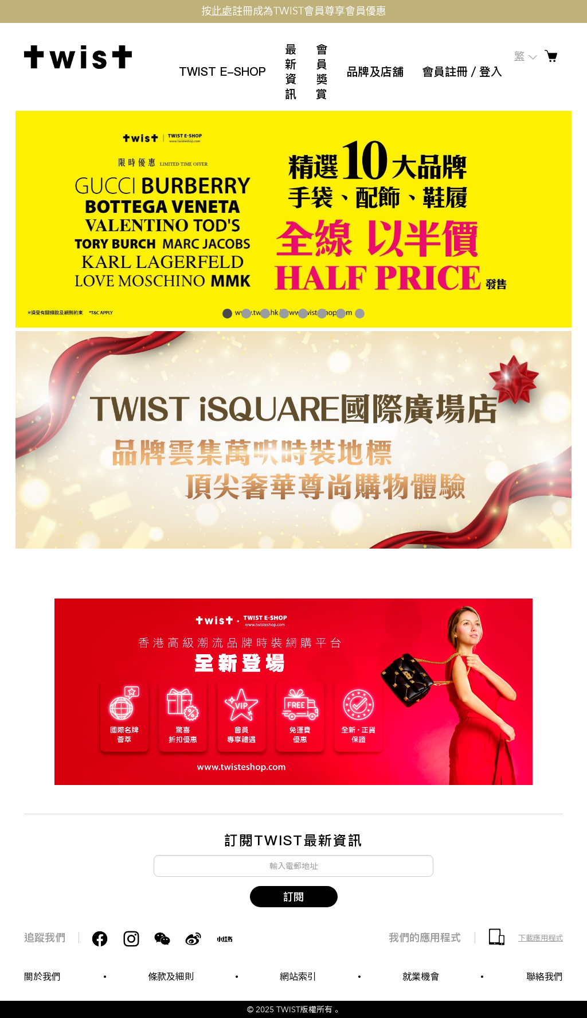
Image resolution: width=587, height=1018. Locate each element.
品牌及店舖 (375, 71)
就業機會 (420, 976)
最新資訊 (290, 72)
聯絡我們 (544, 976)
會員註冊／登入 (462, 71)
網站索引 (298, 976)
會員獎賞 (321, 72)
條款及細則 (171, 976)
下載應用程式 (540, 938)
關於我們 (42, 976)
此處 (222, 11)
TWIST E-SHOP (222, 71)
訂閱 (293, 896)
